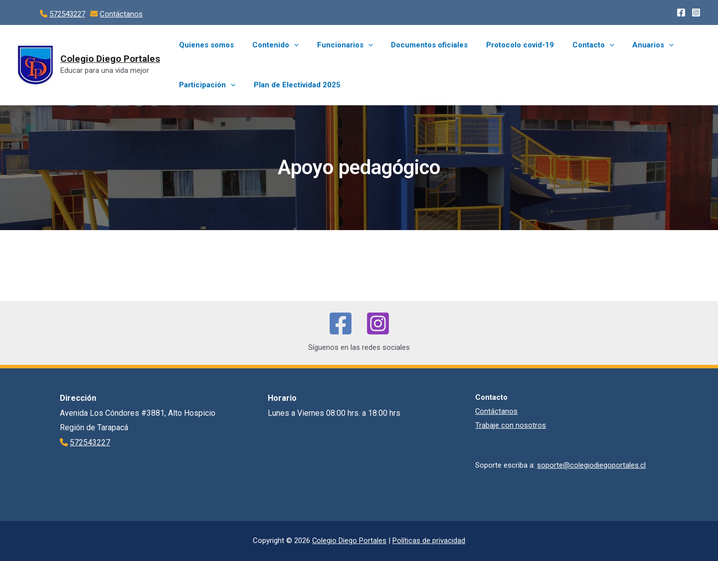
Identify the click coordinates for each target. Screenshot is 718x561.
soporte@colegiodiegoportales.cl (591, 465)
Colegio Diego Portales (110, 58)
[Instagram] (696, 12)
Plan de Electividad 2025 (292, 84)
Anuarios (631, 45)
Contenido (270, 45)
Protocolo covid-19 (505, 44)
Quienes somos (205, 44)
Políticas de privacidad (429, 540)
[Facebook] (681, 12)
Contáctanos (121, 13)
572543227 (67, 13)
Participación (206, 85)
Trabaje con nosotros (510, 425)
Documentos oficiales (417, 44)
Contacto (575, 45)
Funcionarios (336, 45)
